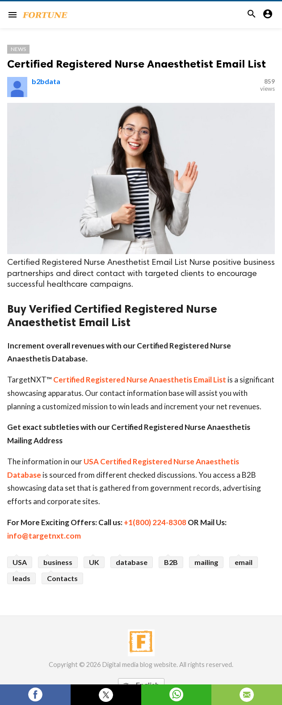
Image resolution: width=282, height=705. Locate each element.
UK (94, 562)
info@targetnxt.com (44, 535)
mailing (206, 562)
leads (21, 578)
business (57, 562)
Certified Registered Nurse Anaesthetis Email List (139, 379)
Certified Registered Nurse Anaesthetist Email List (136, 63)
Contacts (62, 578)
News (18, 49)
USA (20, 562)
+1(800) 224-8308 (155, 522)
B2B (171, 562)
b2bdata (46, 81)
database (131, 562)
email (244, 562)
